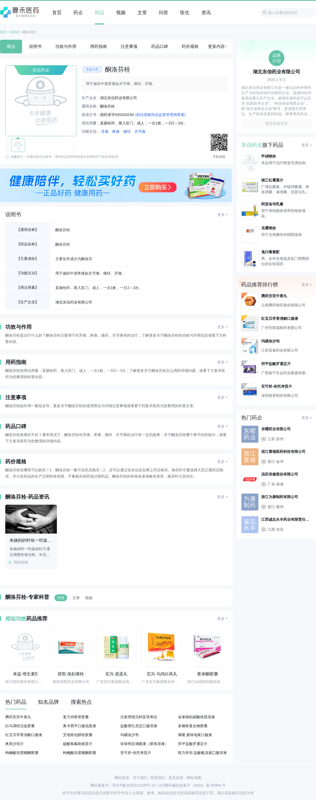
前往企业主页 (276, 123)
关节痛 (139, 131)
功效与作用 (65, 46)
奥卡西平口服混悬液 (79, 726)
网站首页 (122, 778)
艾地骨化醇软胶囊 (77, 735)
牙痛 (104, 131)
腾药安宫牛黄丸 (18, 717)
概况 (11, 46)
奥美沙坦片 (14, 744)
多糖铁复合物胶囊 (193, 726)
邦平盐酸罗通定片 (193, 744)
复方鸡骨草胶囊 (76, 717)
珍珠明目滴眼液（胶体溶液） (144, 744)
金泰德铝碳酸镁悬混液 (196, 717)
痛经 (127, 131)
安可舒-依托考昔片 (135, 753)
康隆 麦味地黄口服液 (195, 735)
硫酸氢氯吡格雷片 (77, 744)
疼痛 (116, 131)
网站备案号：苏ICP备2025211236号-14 (122, 785)
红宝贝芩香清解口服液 (23, 735)
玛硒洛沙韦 (129, 735)
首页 (3, 32)
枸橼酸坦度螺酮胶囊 (21, 753)
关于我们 (140, 778)
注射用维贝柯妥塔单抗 (138, 717)
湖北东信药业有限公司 (73, 302)
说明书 (35, 46)
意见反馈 (176, 778)
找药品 (14, 32)
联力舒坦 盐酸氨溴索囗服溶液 (202, 753)
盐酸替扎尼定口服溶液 (138, 726)
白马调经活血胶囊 (20, 726)
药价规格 (190, 46)
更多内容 (216, 46)
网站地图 (194, 778)
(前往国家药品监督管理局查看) (160, 115)
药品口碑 (159, 46)
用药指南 (98, 46)
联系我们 (158, 778)
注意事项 (129, 46)
